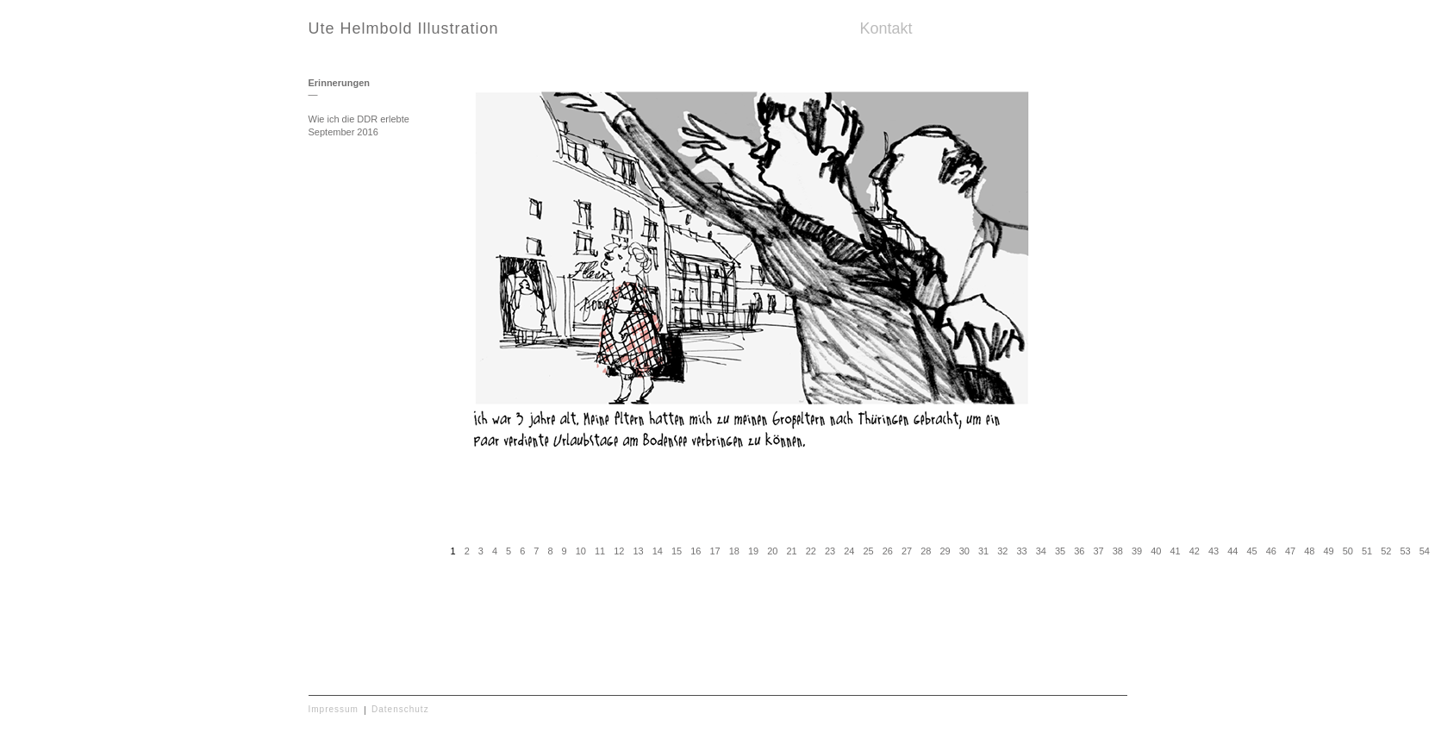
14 (657, 551)
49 (1328, 551)
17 (714, 551)
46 (1271, 551)
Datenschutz (400, 709)
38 (1118, 551)
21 (791, 551)
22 (811, 551)
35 (1060, 551)
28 (925, 551)
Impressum (334, 709)
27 (907, 551)
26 (888, 551)
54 (1424, 551)
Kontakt (886, 28)
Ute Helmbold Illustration (404, 28)
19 (753, 551)
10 (581, 551)
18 (734, 551)
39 (1137, 551)
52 (1386, 551)
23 (830, 551)
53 (1405, 551)
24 (849, 551)
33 (1021, 551)
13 (638, 551)
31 (983, 551)
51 (1367, 551)
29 (944, 551)
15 (676, 551)
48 (1309, 551)
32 (1002, 551)
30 (964, 551)
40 (1156, 551)
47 (1290, 551)
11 (600, 551)
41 (1175, 551)
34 (1041, 551)
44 (1232, 551)
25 (868, 551)
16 (695, 551)
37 (1098, 551)
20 (772, 551)
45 (1251, 551)
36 (1079, 551)
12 (619, 551)
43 (1213, 551)
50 (1348, 551)
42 (1194, 551)
